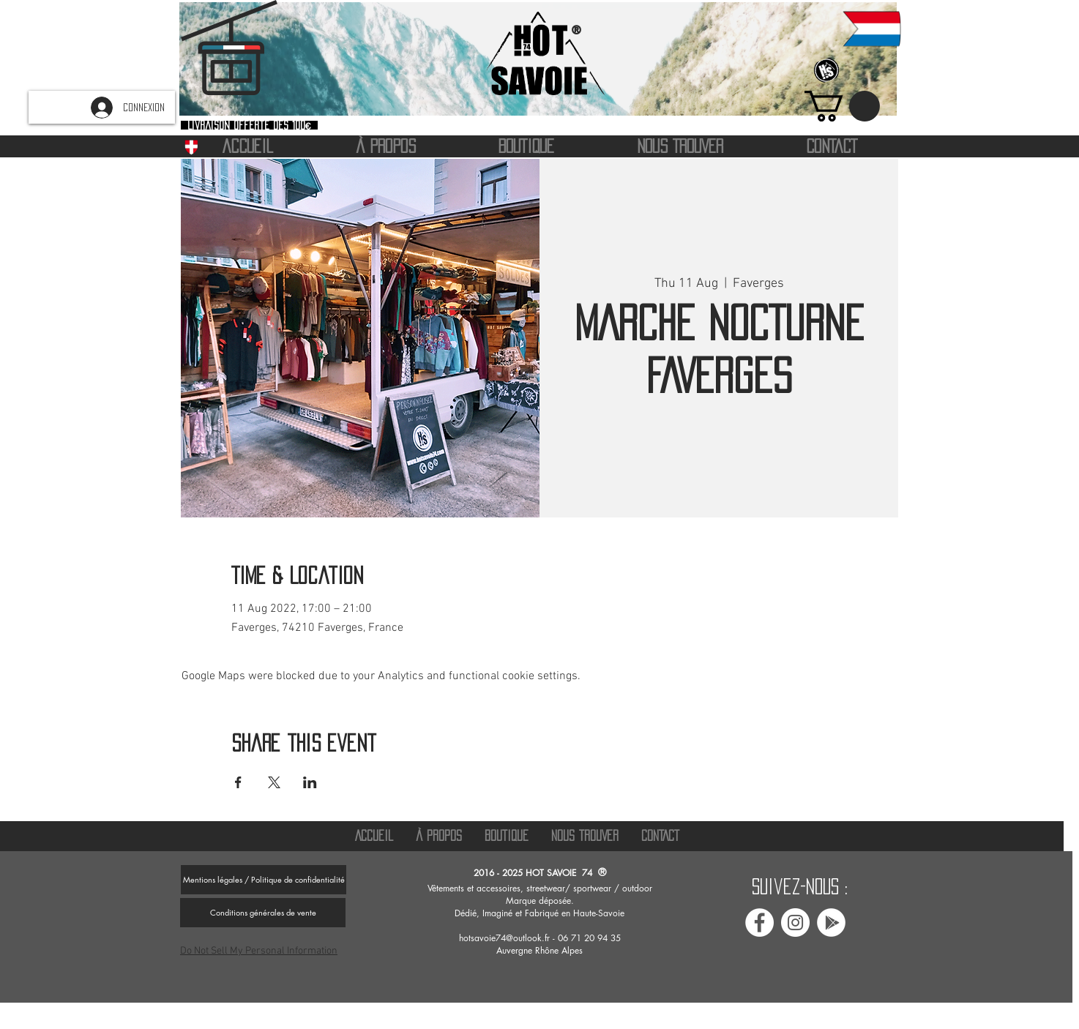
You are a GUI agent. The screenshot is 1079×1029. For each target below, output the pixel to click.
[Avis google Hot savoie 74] (831, 922)
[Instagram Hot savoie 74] (795, 922)
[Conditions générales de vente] (263, 912)
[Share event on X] (274, 782)
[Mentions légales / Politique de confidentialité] (263, 879)
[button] (842, 106)
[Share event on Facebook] (238, 782)
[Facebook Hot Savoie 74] (759, 922)
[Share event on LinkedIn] (310, 782)
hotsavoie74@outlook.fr (504, 938)
